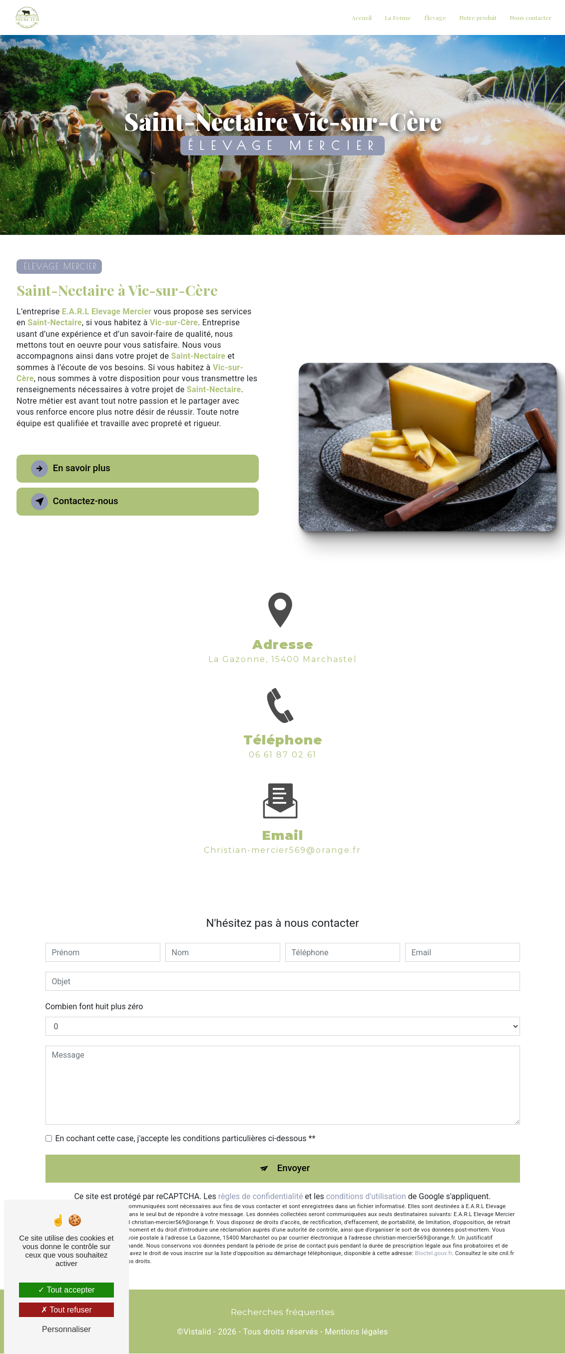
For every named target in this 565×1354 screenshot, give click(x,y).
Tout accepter (66, 1290)
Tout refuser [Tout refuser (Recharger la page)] (66, 1310)
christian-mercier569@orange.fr (282, 838)
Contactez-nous (77, 501)
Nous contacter (530, 17)
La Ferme (397, 17)
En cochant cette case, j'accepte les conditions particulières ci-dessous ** (185, 1138)
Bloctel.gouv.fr (433, 1254)
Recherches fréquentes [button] (283, 1312)
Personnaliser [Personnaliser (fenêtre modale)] (66, 1329)
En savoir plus (72, 468)
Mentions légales (356, 1332)
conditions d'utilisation (366, 1197)
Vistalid (197, 1332)
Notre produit (477, 17)
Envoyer (294, 1168)
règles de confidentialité (260, 1197)
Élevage (434, 17)
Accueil (361, 17)
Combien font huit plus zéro (94, 1006)
